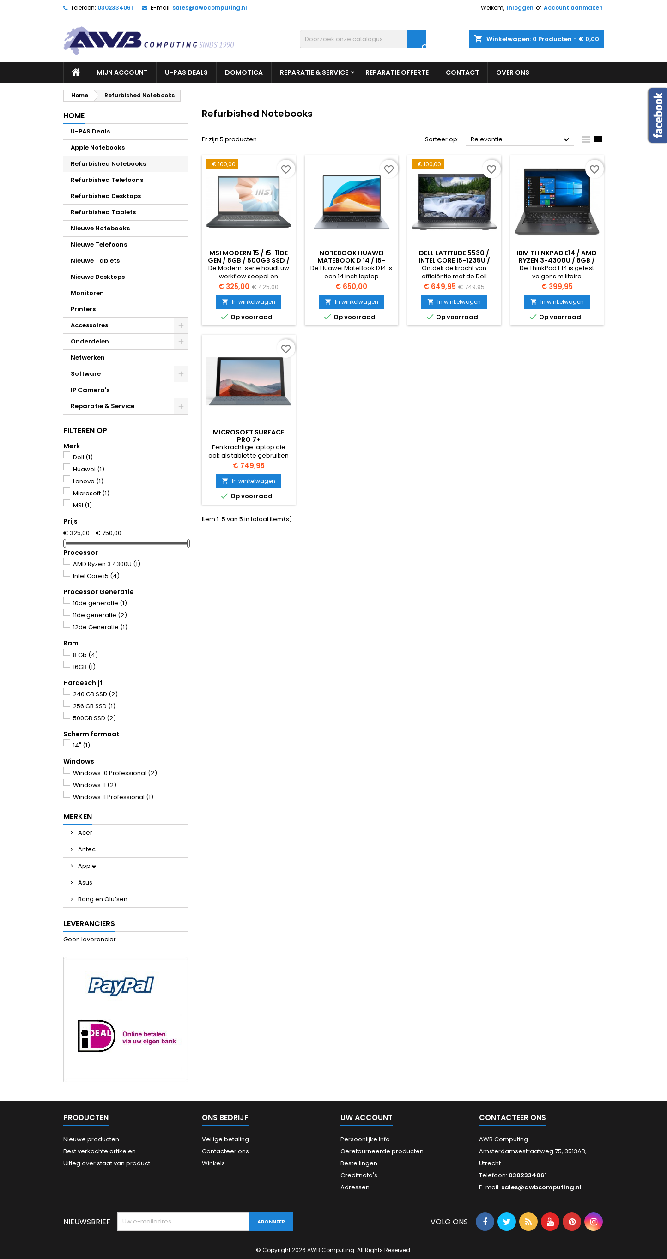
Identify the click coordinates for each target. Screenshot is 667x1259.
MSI (82, 505)
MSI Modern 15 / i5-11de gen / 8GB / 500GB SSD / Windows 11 (249, 260)
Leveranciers (89, 923)
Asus (84, 882)
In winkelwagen (248, 302)
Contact (462, 72)
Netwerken (88, 357)
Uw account (366, 1117)
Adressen (355, 1187)
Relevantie (521, 139)
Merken (77, 816)
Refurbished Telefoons (107, 179)
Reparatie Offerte (397, 72)
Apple (86, 865)
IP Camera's (90, 390)
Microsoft (91, 493)
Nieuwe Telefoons (99, 244)
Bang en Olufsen (102, 899)
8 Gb (85, 655)
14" (81, 745)
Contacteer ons (225, 1151)
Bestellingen (358, 1163)
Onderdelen (90, 341)
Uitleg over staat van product (106, 1163)
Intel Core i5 (96, 576)
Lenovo (88, 481)
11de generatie (100, 615)
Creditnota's (358, 1175)
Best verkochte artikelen (99, 1151)
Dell (83, 457)
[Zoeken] (363, 39)
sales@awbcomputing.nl (209, 8)
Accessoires (89, 325)
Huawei (88, 469)
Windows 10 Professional (115, 773)
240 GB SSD (95, 694)
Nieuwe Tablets (95, 260)
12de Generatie (100, 627)
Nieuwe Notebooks (100, 228)
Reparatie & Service (314, 72)
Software (86, 373)
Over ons (512, 72)
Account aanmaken (573, 8)
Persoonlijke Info (365, 1139)
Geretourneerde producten (382, 1151)
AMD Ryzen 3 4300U (106, 564)
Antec (86, 849)
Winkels (213, 1163)
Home (74, 115)
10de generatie (100, 603)
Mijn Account (122, 72)
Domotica (244, 72)
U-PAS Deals (186, 72)
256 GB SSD (94, 706)
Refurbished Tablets (103, 212)
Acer (84, 832)
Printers (83, 309)
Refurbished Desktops (106, 196)
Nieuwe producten (91, 1139)
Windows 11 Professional (113, 797)
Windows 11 (94, 785)
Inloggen (520, 8)
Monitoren (87, 293)
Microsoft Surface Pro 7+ (248, 436)
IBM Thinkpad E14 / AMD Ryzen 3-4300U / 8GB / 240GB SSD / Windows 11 (557, 260)
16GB (84, 667)
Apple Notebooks (98, 147)
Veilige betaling (225, 1139)
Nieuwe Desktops (98, 276)
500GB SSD (94, 718)
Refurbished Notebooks (108, 163)
